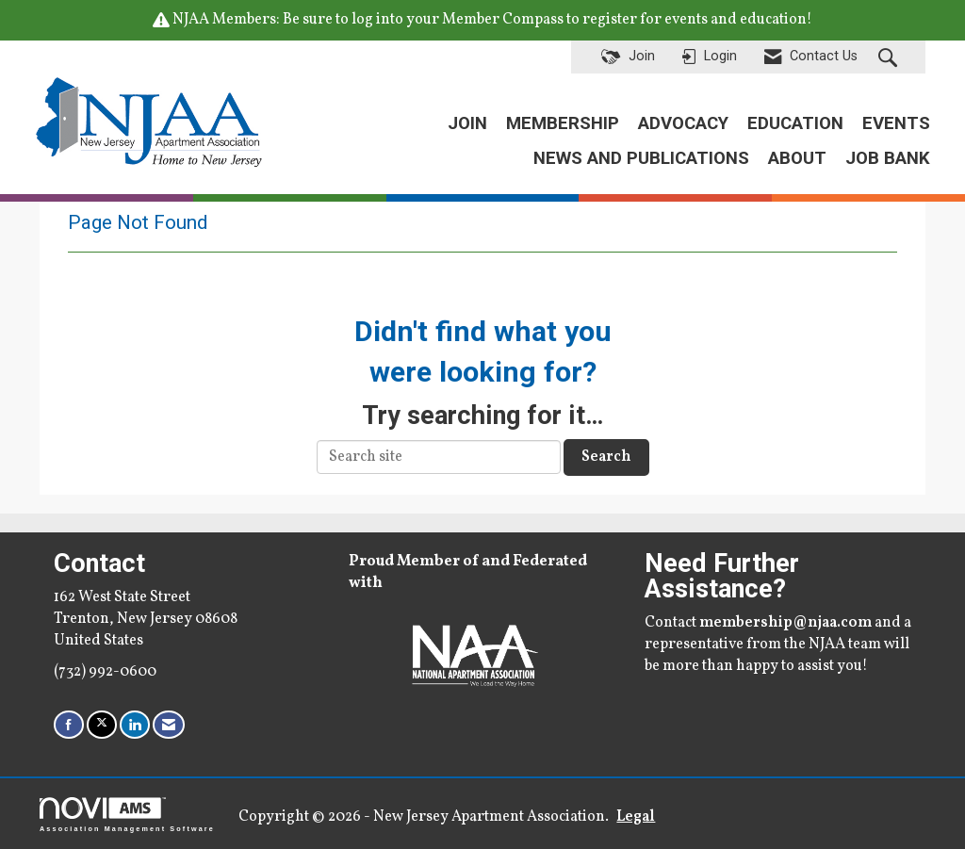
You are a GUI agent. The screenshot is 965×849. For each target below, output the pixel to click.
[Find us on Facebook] (69, 724)
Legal (635, 817)
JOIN (467, 123)
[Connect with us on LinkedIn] (135, 724)
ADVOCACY (683, 123)
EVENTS (896, 123)
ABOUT (797, 158)
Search (606, 457)
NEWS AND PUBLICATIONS (641, 158)
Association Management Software (127, 814)
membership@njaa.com (785, 622)
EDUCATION (795, 123)
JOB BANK (887, 158)
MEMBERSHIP (562, 123)
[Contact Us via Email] (169, 724)
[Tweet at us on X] (102, 724)
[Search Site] (890, 57)
